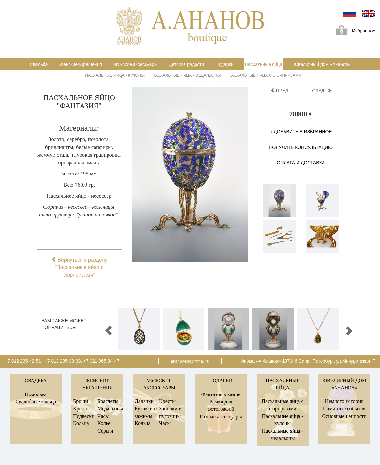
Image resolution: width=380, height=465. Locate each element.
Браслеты (107, 401)
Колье (103, 423)
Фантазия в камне (221, 394)
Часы (103, 416)
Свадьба (39, 64)
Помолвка (35, 394)
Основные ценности (344, 416)
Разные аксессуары (221, 416)
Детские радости (186, 64)
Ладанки (144, 401)
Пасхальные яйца (263, 64)
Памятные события (344, 408)
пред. (280, 90)
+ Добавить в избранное (301, 131)
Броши (80, 401)
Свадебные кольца (36, 401)
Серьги (105, 430)
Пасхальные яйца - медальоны (186, 75)
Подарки (224, 64)
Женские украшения (80, 64)
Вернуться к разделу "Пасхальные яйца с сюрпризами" (79, 267)
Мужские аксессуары (135, 64)
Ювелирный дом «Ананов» (322, 64)
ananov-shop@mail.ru (190, 361)
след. (321, 90)
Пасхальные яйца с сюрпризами (264, 75)
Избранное (353, 31)
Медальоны (110, 408)
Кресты (81, 408)
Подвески (84, 416)
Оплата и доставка (301, 162)
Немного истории (344, 401)
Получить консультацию (301, 147)
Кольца (81, 423)
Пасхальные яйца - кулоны (115, 75)
